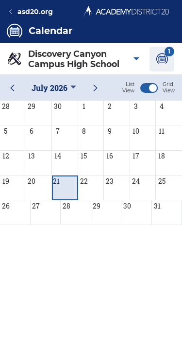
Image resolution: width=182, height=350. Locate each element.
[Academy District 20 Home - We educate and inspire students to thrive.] (126, 9)
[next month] (95, 87)
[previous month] (12, 87)
